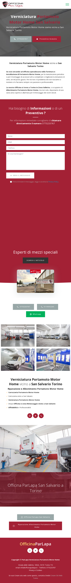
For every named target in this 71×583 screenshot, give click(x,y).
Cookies (39, 570)
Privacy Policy (53, 182)
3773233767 (21, 39)
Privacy (32, 570)
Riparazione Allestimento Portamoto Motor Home (34, 526)
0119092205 (47, 307)
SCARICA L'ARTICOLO (35, 260)
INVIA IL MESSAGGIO (20, 175)
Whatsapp (35, 314)
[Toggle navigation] (67, 4)
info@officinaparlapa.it (28, 568)
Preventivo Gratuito (46, 39)
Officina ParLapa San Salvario (35, 517)
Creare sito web (21, 575)
